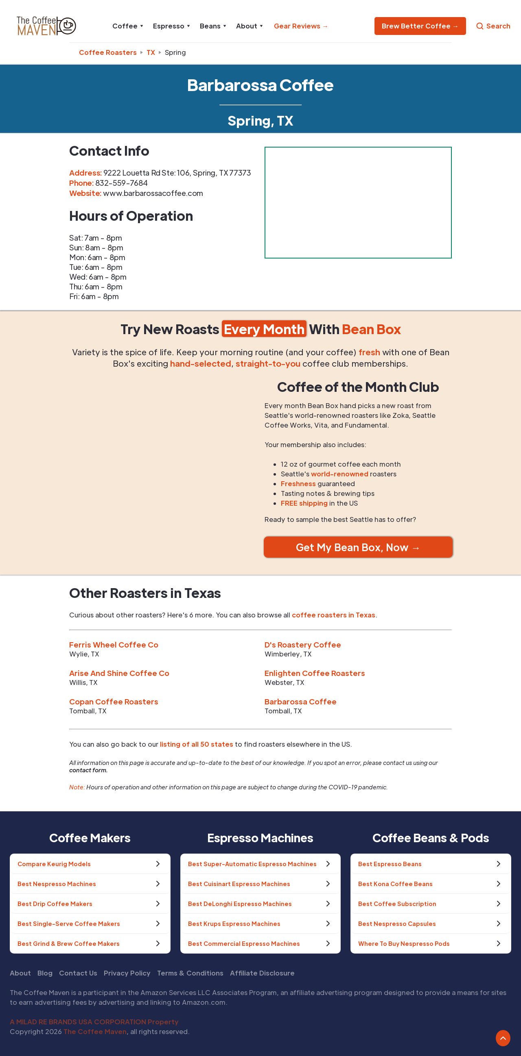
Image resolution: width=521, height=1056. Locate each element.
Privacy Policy (127, 973)
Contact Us (78, 973)
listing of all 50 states (196, 744)
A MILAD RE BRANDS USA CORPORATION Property (94, 1021)
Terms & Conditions (190, 973)
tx (151, 52)
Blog (45, 973)
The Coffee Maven (95, 1031)
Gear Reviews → (301, 26)
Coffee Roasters (108, 52)
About (20, 973)
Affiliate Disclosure (262, 973)
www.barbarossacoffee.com (153, 193)
